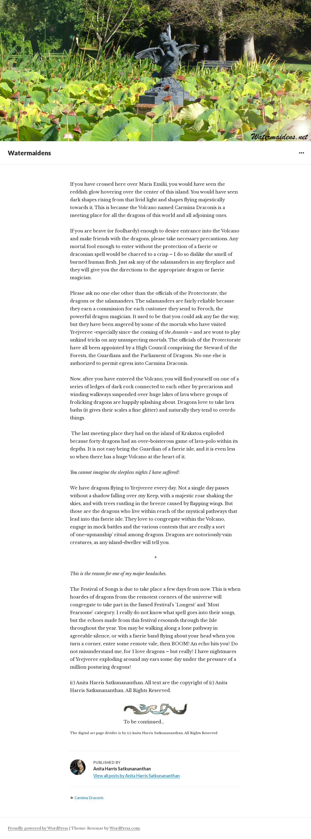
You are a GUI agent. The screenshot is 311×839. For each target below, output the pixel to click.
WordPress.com (125, 828)
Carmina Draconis (89, 797)
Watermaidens (29, 153)
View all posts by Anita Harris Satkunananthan (136, 775)
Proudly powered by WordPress (38, 828)
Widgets (301, 156)
